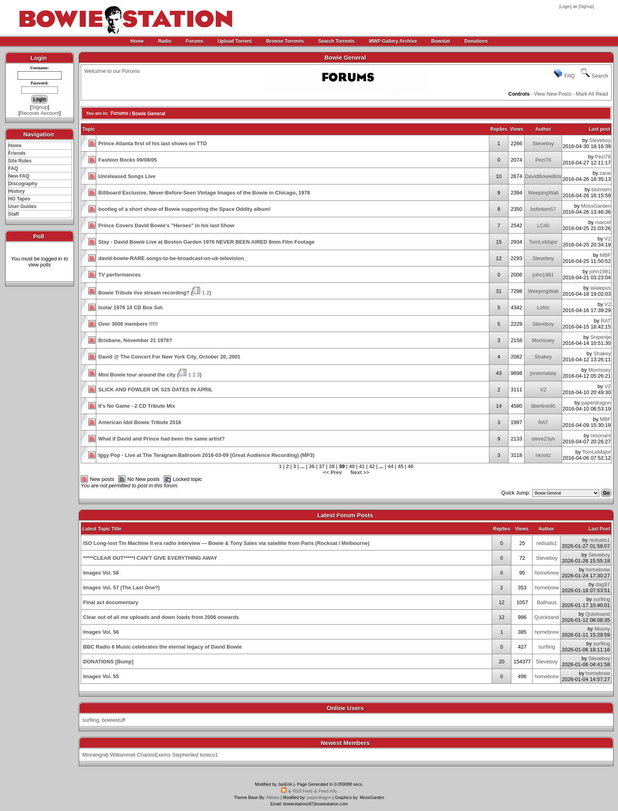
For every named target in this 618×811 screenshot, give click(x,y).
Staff (13, 214)
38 (331, 466)
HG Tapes (19, 199)
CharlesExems (154, 755)
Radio (164, 41)
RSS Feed (302, 791)
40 (352, 466)
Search (600, 76)
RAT (606, 321)
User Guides (22, 206)
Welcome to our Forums (111, 71)
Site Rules (20, 161)
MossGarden (596, 206)
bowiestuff (113, 720)
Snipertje (600, 337)
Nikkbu (273, 797)
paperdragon (596, 403)
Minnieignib (95, 755)
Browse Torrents (285, 41)
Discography (23, 183)
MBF (605, 255)
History (16, 191)
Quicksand (547, 617)
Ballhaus (547, 602)
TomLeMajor (543, 242)
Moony (602, 629)
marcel (603, 222)
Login (565, 6)
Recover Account (39, 113)
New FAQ (19, 176)
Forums (194, 41)
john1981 (543, 275)
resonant (600, 436)
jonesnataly (543, 373)
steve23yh (543, 439)
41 (362, 466)
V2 (607, 239)
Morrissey (543, 340)
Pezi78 (543, 160)
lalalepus (600, 288)
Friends (17, 153)
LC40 (543, 225)
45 (400, 466)
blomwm (601, 189)
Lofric (543, 307)
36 (311, 466)
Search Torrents (336, 41)
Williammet (122, 755)
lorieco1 (209, 755)
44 (390, 466)
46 (410, 466)
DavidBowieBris (543, 176)
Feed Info (328, 791)
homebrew (547, 573)
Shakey (543, 357)
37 (321, 466)
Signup (586, 6)
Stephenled (185, 755)
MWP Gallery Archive (393, 41)
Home (136, 41)
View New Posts (553, 94)
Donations (476, 41)
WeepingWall (543, 193)
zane (605, 173)
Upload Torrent (235, 41)
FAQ (13, 168)
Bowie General (148, 113)
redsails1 (547, 543)
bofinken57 (543, 209)
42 (372, 466)
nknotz (543, 455)
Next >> (359, 472)
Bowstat (440, 41)
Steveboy (543, 143)
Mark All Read (592, 94)
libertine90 (543, 406)
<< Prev (332, 472)
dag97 (603, 584)
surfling (601, 599)
